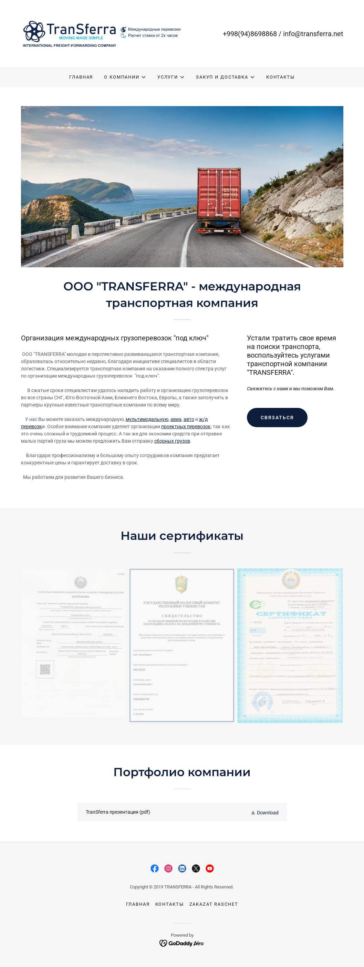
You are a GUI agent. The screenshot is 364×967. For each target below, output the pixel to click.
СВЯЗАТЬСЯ (277, 417)
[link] (101, 33)
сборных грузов (172, 441)
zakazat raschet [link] (213, 904)
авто (189, 419)
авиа (175, 419)
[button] (125, 77)
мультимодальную (147, 419)
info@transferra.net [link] (313, 34)
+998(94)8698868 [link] (250, 34)
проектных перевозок (186, 426)
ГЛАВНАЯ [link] (81, 77)
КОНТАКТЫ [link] (280, 77)
